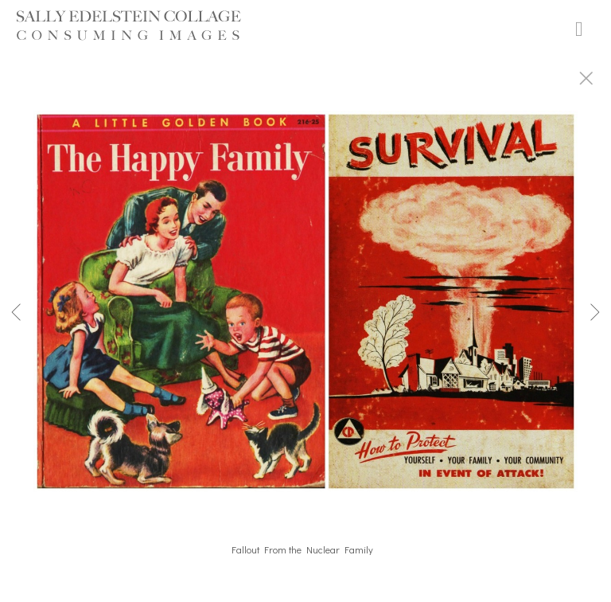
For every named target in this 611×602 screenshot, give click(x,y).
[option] (305, 321)
